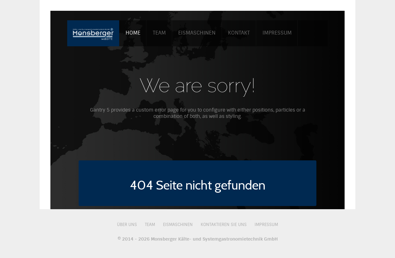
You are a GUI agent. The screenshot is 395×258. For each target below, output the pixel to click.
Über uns (127, 224)
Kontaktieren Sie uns (224, 224)
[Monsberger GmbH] (93, 32)
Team (150, 224)
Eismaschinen (178, 224)
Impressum (266, 224)
